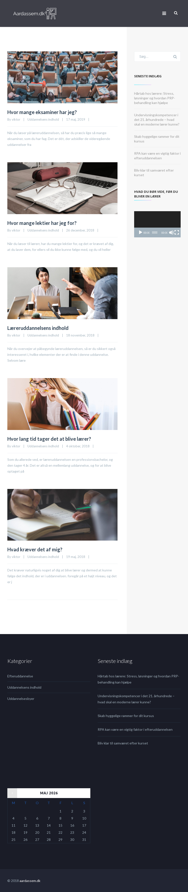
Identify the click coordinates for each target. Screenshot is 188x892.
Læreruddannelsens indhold (38, 328)
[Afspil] (140, 232)
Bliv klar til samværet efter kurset (123, 743)
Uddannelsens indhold (43, 119)
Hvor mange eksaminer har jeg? (42, 112)
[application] (157, 224)
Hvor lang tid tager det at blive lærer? (49, 439)
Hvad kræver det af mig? (34, 549)
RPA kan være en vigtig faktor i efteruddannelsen (135, 729)
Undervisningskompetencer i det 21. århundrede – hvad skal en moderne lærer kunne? (156, 119)
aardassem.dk (30, 881)
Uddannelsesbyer (20, 698)
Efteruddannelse (20, 676)
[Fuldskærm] (176, 232)
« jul (10, 791)
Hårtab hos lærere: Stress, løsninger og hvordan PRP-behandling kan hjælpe (154, 98)
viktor (16, 119)
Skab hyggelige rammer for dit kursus (126, 716)
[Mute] (171, 232)
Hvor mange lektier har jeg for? (42, 223)
